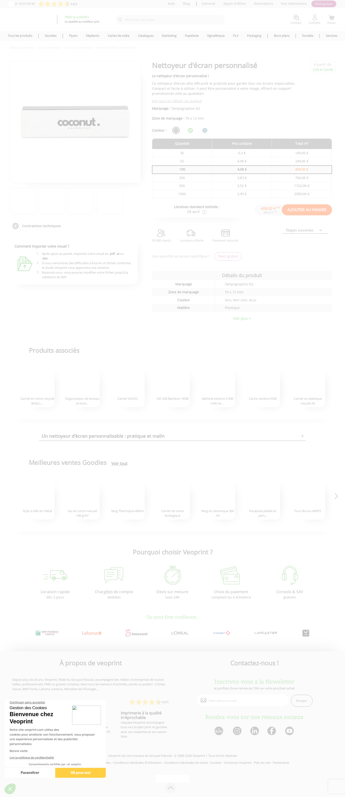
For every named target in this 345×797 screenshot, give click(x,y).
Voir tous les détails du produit (177, 101)
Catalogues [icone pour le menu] (146, 35)
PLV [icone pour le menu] (235, 35)
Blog (186, 3)
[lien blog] (218, 731)
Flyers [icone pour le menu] (73, 35)
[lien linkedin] (254, 731)
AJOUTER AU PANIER (306, 209)
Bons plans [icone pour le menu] (281, 35)
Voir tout (119, 463)
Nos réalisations (294, 3)
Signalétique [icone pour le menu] (216, 35)
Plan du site (262, 762)
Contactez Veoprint (237, 762)
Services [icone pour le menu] (331, 35)
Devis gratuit (323, 4)
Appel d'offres (234, 3)
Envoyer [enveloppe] (301, 701)
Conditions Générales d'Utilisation (137, 762)
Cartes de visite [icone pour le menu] (118, 35)
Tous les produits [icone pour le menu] (20, 35)
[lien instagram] (237, 731)
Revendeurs (263, 3)
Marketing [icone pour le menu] (169, 35)
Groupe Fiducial (160, 755)
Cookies (215, 762)
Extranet (208, 3)
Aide (171, 3)
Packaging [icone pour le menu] (254, 35)
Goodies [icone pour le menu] (50, 35)
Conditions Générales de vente (186, 762)
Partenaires (281, 762)
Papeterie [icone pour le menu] (192, 35)
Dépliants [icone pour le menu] (92, 35)
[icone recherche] (120, 20)
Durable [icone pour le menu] (307, 35)
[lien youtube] (290, 731)
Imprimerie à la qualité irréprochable (141, 715)
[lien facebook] (272, 731)
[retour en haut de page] (170, 788)
